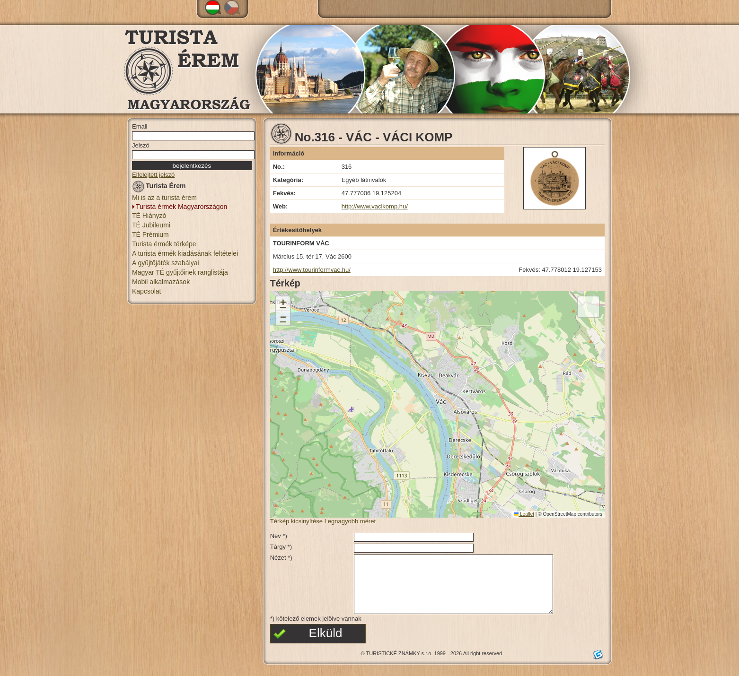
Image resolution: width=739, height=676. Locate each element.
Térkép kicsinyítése (296, 521)
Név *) (278, 535)
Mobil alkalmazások (161, 282)
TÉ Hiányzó (149, 215)
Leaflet (524, 514)
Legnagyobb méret (350, 521)
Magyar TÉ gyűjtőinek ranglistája (180, 272)
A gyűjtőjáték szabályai (165, 263)
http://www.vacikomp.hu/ (375, 206)
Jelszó (141, 145)
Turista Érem (159, 187)
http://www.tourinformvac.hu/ (312, 269)
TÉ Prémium (150, 234)
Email (140, 126)
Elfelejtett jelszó (153, 174)
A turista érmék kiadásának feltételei (185, 253)
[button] (283, 303)
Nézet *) (281, 557)
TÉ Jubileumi (151, 225)
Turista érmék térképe (164, 244)
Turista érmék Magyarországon (181, 206)
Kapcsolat (146, 291)
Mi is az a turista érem (164, 197)
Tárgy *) (281, 546)
